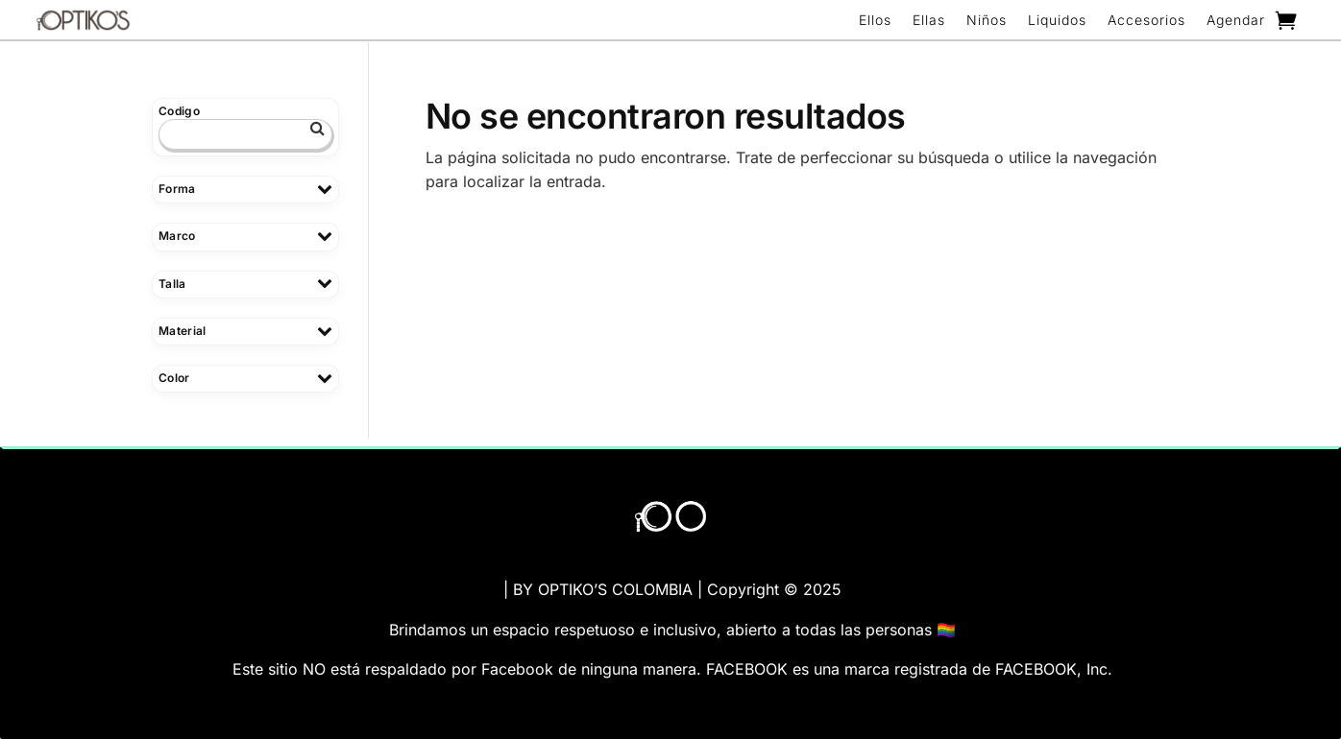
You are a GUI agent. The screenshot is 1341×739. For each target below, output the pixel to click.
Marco (245, 235)
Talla (245, 283)
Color (245, 377)
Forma (245, 188)
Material (245, 330)
